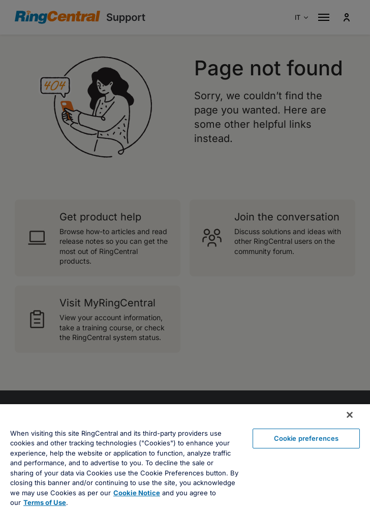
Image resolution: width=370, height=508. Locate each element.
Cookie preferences (306, 438)
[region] (185, 456)
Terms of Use (44, 502)
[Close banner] (350, 415)
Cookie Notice (136, 493)
